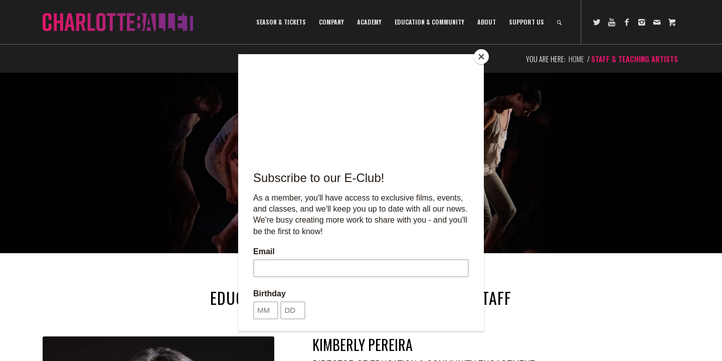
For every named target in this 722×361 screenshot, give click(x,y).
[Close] (481, 56)
